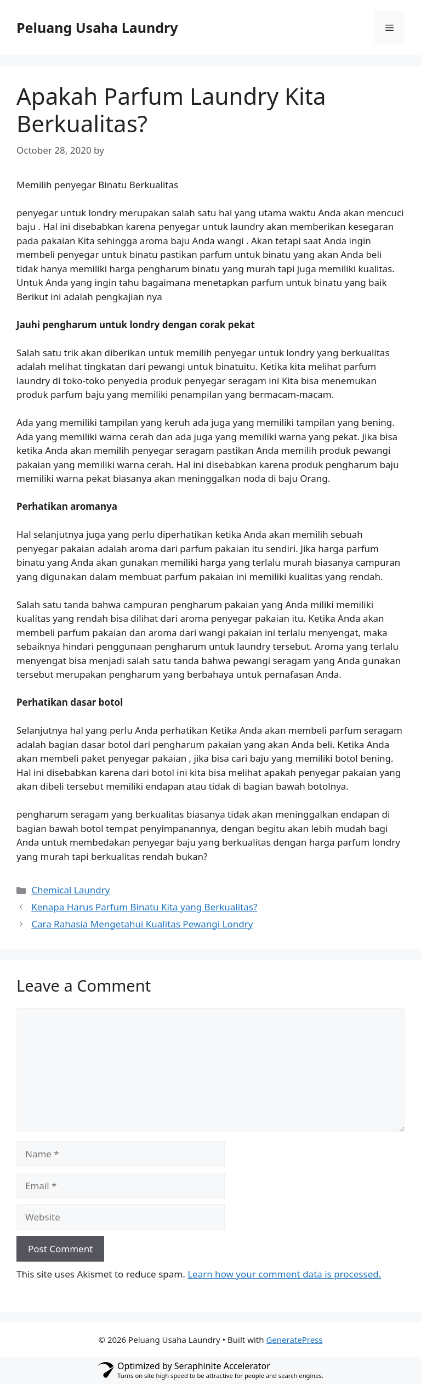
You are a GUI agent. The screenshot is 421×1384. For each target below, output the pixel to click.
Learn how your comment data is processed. (284, 1274)
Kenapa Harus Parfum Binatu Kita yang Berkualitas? (144, 907)
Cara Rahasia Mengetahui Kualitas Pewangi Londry (142, 924)
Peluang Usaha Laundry (97, 27)
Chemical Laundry (70, 890)
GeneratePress (294, 1339)
